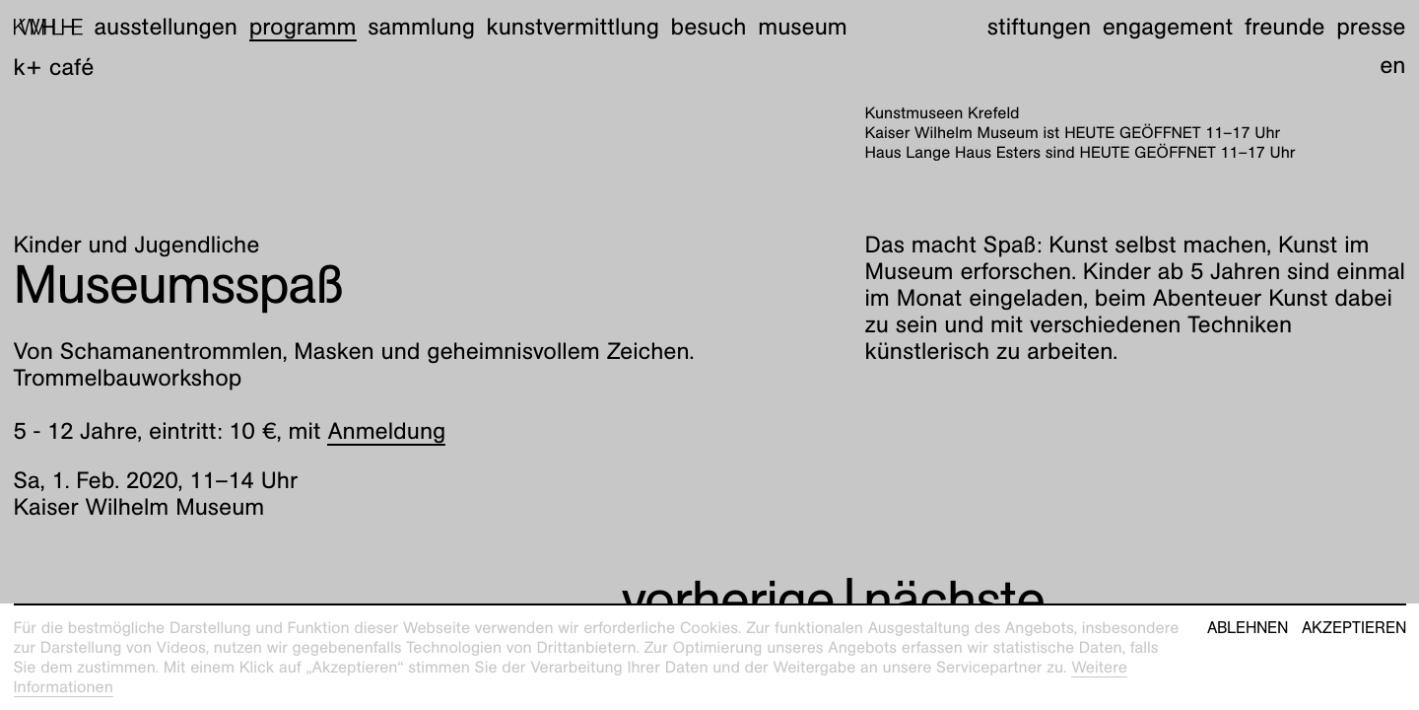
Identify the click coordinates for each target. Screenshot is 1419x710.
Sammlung (421, 26)
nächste (954, 600)
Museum (802, 26)
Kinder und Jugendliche (137, 244)
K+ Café (54, 67)
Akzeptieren (1354, 628)
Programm (303, 26)
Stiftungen (1039, 26)
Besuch (709, 26)
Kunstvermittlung (573, 26)
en (1392, 65)
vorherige (728, 600)
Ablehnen (1247, 628)
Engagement (1168, 26)
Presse (1370, 26)
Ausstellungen (165, 26)
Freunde (1285, 26)
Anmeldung (386, 431)
